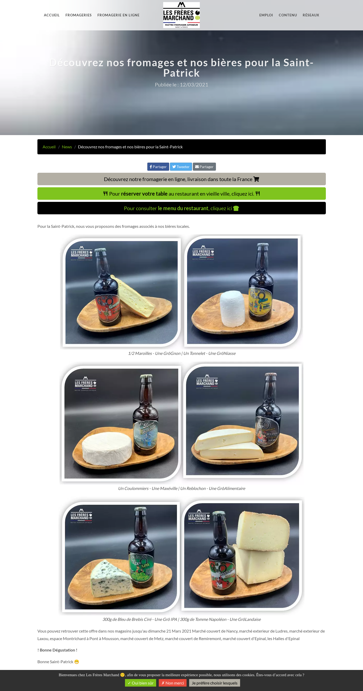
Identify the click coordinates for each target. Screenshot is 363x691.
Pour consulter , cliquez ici (181, 208)
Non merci (172, 682)
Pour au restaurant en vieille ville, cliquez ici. (181, 193)
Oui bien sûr (141, 682)
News (67, 146)
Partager (158, 166)
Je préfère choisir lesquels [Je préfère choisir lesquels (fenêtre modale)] (214, 682)
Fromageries (78, 15)
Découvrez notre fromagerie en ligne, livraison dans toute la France (181, 179)
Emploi (266, 15)
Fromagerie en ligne (118, 15)
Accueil (52, 15)
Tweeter (181, 166)
